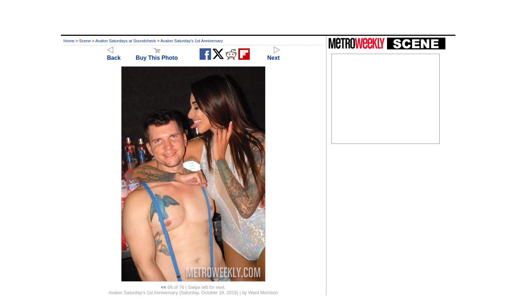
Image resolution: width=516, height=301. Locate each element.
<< (163, 287)
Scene (85, 41)
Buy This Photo (157, 54)
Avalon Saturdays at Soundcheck (125, 41)
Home (69, 41)
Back (114, 54)
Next (273, 54)
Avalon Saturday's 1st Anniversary (192, 41)
